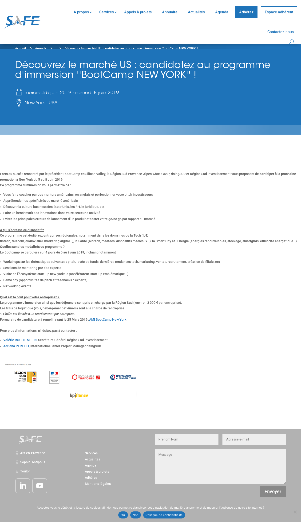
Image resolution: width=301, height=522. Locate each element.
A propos (81, 12)
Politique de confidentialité (164, 515)
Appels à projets (138, 12)
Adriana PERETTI (16, 346)
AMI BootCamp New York (107, 319)
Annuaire (170, 12)
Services (106, 12)
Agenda (221, 12)
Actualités (196, 12)
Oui (123, 515)
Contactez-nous (280, 32)
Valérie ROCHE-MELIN (20, 340)
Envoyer (273, 491)
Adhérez (246, 12)
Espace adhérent (279, 12)
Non (136, 515)
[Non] (295, 512)
